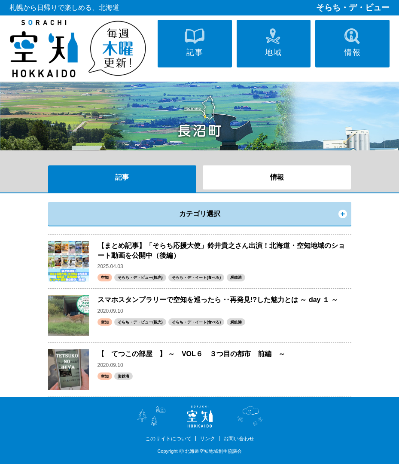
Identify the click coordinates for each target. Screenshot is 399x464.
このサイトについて (168, 439)
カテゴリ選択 (199, 213)
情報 (277, 177)
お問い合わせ (238, 439)
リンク (207, 439)
